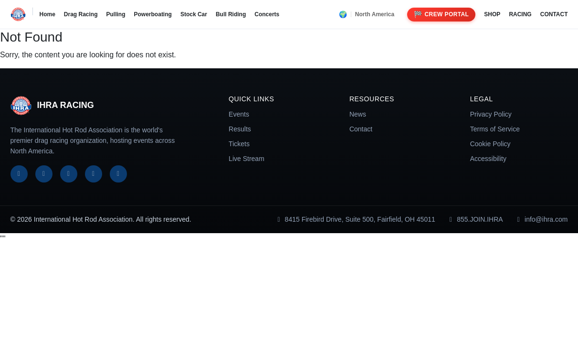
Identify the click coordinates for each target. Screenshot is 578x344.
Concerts (266, 14)
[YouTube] (93, 174)
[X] (44, 174)
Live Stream (246, 158)
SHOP (492, 14)
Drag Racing (81, 14)
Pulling (116, 14)
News (357, 114)
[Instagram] (68, 174)
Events (239, 114)
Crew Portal (441, 15)
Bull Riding (231, 14)
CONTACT (554, 14)
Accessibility (488, 158)
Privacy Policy (491, 114)
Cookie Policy (490, 144)
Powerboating (153, 14)
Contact (360, 129)
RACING (520, 14)
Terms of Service (495, 129)
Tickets (239, 144)
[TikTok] (118, 174)
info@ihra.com (541, 219)
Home (47, 14)
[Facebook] (19, 174)
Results (240, 129)
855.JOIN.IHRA (475, 219)
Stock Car (193, 14)
